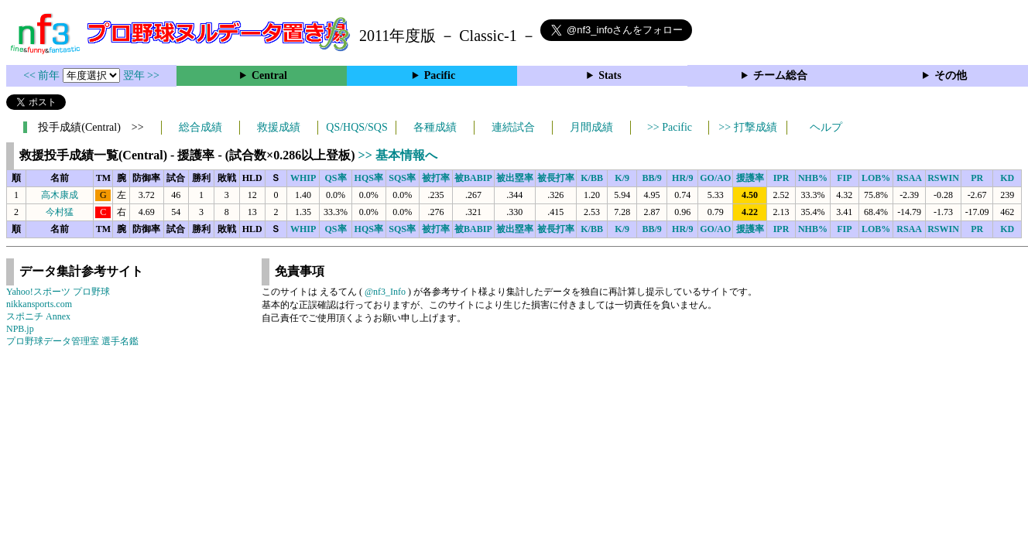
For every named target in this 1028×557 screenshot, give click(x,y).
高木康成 (59, 195)
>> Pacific (669, 127)
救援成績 (278, 127)
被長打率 (555, 178)
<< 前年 (43, 75)
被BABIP (473, 178)
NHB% (813, 178)
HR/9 (682, 178)
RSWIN (943, 178)
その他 (950, 75)
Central (269, 75)
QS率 (336, 178)
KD (1007, 178)
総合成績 (200, 127)
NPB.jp (20, 328)
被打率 (436, 178)
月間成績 (591, 127)
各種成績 (435, 127)
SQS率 (402, 178)
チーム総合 (780, 75)
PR (977, 178)
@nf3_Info (385, 291)
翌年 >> (141, 75)
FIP (844, 178)
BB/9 (651, 178)
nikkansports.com (39, 304)
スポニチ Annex (38, 316)
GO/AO (715, 178)
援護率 (750, 178)
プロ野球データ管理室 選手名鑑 (72, 341)
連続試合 (513, 127)
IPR (781, 178)
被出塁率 (514, 178)
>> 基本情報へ (397, 155)
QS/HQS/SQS (356, 127)
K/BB (592, 178)
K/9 (622, 178)
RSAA (909, 178)
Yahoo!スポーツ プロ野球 (58, 291)
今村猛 (60, 212)
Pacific (439, 75)
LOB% (876, 178)
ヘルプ (826, 127)
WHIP (303, 178)
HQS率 (369, 178)
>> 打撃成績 (747, 127)
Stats (610, 75)
